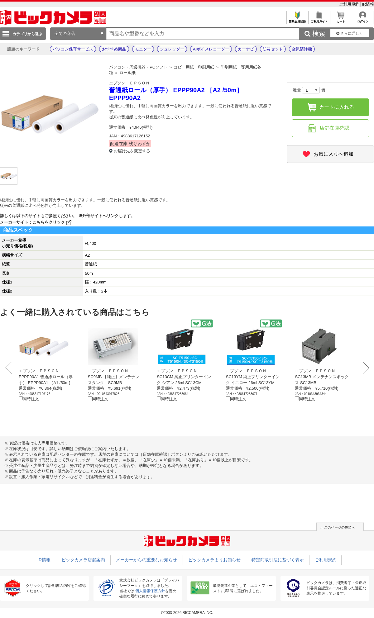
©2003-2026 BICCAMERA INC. (187, 613)
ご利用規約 (350, 4)
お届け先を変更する (132, 151)
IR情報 (368, 4)
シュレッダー (172, 49)
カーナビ (246, 49)
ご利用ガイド (319, 20)
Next (364, 368)
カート (341, 20)
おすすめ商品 (114, 49)
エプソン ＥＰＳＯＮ (129, 83)
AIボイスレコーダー (211, 49)
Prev (10, 368)
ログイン (362, 20)
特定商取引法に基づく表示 (278, 559)
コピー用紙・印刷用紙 (194, 67)
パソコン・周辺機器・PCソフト (138, 67)
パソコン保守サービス (73, 49)
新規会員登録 (297, 20)
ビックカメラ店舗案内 (83, 559)
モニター (143, 49)
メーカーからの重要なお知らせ (146, 559)
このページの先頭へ (339, 527)
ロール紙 (127, 72)
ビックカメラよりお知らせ (214, 559)
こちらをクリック (52, 222)
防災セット (273, 49)
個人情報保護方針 (150, 591)
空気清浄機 (302, 49)
